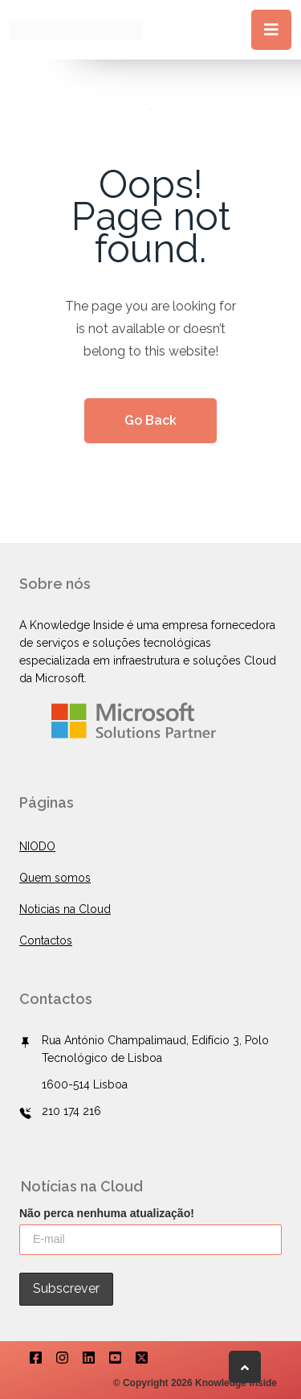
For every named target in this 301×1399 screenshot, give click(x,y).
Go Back (150, 420)
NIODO (37, 846)
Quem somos (55, 877)
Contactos (45, 940)
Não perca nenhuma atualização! (106, 1213)
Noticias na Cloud (65, 909)
